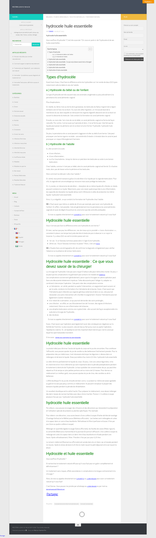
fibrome (16, 125)
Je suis (126, 46)
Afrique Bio (17, 224)
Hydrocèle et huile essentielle (59, 70)
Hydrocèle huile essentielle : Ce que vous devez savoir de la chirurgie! (72, 62)
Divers (16, 107)
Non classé (17, 171)
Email (125, 39)
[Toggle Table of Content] (93, 49)
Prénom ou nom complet (131, 25)
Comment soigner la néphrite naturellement (26, 64)
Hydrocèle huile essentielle (58, 59)
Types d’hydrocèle (55, 52)
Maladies (49, 17)
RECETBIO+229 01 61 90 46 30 (21, 7)
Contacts (16, 206)
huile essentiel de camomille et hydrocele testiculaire (68, 504)
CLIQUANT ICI (77, 215)
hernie (98, 244)
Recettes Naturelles (77, 17)
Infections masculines (20, 143)
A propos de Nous (19, 210)
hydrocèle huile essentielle (58, 67)
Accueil (16, 197)
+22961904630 (91, 479)
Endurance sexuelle (19, 116)
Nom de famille (128, 32)
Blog (15, 202)
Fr (16, 229)
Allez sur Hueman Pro (40, 531)
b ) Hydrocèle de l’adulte (62, 57)
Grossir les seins (19, 134)
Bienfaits (16, 97)
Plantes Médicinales (61, 17)
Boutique (16, 215)
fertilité (16, 120)
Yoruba (19, 246)
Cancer (16, 102)
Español (19, 238)
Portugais (20, 242)
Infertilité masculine (20, 152)
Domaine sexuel (18, 111)
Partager (52, 495)
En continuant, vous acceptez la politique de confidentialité (133, 54)
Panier (16, 219)
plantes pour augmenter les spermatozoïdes (68, 338)
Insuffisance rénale (19, 157)
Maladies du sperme (20, 166)
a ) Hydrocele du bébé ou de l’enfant (65, 54)
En (18, 233)
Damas (51, 31)
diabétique (102, 275)
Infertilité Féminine (19, 148)
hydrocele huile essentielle (89, 504)
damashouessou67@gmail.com (55, 490)
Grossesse (17, 129)
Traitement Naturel (93, 17)
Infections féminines (20, 139)
